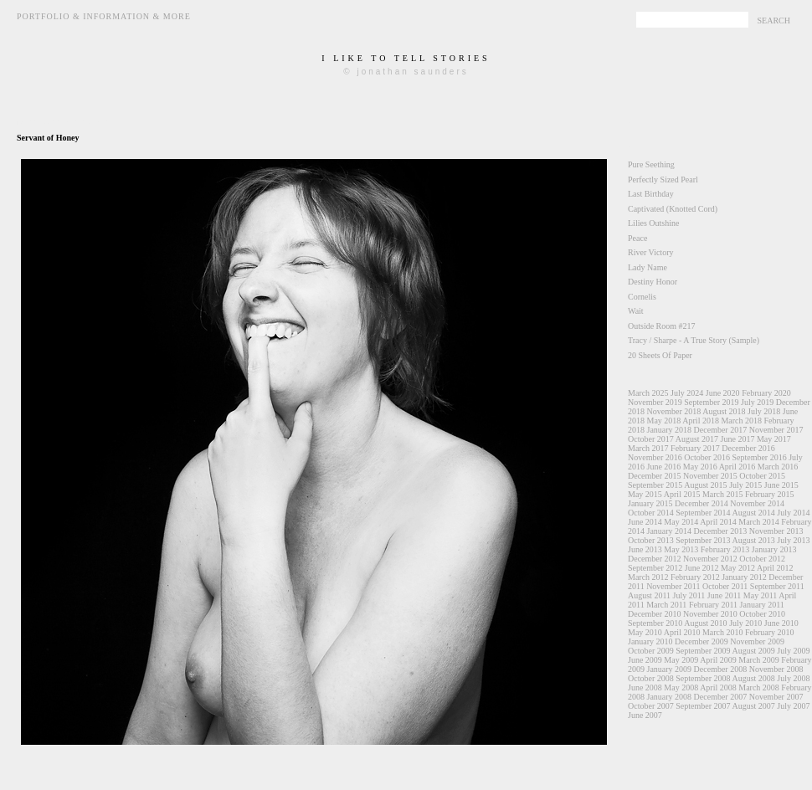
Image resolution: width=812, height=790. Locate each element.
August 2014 (753, 512)
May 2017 (774, 439)
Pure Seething (651, 164)
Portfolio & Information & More (104, 16)
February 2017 (695, 448)
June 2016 (664, 466)
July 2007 (793, 705)
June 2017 (738, 439)
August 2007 (753, 705)
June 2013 (645, 549)
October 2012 (762, 558)
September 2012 (655, 567)
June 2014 (645, 521)
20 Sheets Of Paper (660, 355)
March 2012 (648, 577)
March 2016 (778, 466)
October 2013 (651, 540)
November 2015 (710, 475)
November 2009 (757, 641)
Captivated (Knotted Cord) (672, 208)
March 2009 (758, 659)
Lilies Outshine (653, 223)
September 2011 (777, 586)
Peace (637, 238)
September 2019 (711, 402)
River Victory (650, 252)
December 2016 (748, 448)
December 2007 (721, 696)
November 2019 (655, 402)
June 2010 (781, 623)
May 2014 (681, 521)
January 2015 (650, 503)
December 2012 (654, 558)
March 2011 (666, 604)
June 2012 (702, 567)
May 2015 (645, 494)
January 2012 (744, 577)
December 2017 (721, 429)
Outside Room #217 (662, 326)
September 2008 (703, 678)
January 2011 (762, 604)
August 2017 (697, 439)
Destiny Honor (652, 281)
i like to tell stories (405, 58)
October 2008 (651, 678)
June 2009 (645, 659)
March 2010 (722, 632)
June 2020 (723, 393)
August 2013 (753, 540)
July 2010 (745, 623)
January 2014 (669, 531)
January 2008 (669, 696)
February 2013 (725, 549)
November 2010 (710, 613)
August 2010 (705, 623)
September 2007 (703, 705)
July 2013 (793, 540)
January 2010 (650, 641)
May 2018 (664, 420)
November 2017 (776, 429)
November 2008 (776, 669)
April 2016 (737, 466)
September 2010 (655, 623)
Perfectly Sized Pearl (663, 179)
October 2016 (707, 457)
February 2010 (769, 632)
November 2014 (757, 503)
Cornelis (642, 296)
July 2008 (793, 678)
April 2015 (682, 494)
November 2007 (776, 696)
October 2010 (762, 613)
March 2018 (741, 420)
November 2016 (655, 457)
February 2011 (713, 604)
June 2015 (781, 485)
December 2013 (721, 531)
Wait (636, 310)
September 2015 (655, 485)
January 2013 (774, 549)
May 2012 (738, 567)
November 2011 (673, 586)
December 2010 (654, 613)
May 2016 (700, 466)
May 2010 (645, 632)
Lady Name (647, 267)
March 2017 (648, 448)
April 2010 (682, 632)
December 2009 (701, 641)
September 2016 (759, 457)
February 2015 (769, 494)
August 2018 (723, 411)
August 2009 (753, 650)
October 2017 (651, 439)
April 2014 (718, 521)
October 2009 (651, 650)
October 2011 (725, 586)
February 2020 (766, 393)
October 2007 (651, 705)
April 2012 (775, 567)
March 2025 (648, 393)
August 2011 (649, 595)
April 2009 (718, 659)
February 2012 (695, 577)
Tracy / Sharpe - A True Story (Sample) (693, 340)
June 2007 (645, 715)
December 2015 (654, 475)
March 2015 (722, 494)
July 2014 (793, 512)
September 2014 (703, 512)
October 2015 (762, 475)
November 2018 (674, 411)
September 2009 (703, 650)
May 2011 (760, 595)
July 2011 (689, 595)
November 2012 (710, 558)
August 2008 (753, 678)
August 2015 (705, 485)
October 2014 (651, 512)
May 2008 (681, 687)
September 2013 (703, 540)
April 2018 (700, 420)
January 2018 (669, 429)
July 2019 (757, 402)
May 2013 (681, 549)
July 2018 (764, 411)
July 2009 (793, 650)
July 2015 (745, 485)
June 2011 (724, 595)
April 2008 (718, 687)
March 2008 (758, 687)
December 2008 (721, 669)
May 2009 (681, 659)
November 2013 (776, 531)
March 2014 (758, 521)
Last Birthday (651, 193)
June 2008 (645, 687)
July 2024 (687, 393)
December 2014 (701, 503)
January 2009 (669, 669)
